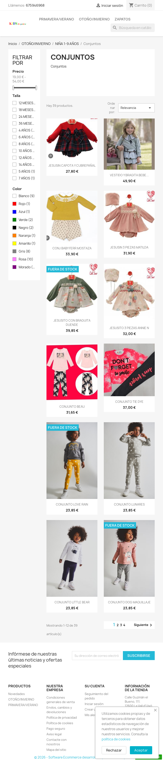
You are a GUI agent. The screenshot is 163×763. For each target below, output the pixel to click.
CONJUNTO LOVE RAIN (72, 504)
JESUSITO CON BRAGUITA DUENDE (71, 322)
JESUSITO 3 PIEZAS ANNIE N (129, 328)
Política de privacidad (61, 717)
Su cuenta (94, 686)
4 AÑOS (27, 130)
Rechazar (114, 750)
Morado (27, 267)
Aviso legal (54, 734)
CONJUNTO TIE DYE (129, 402)
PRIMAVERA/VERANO (56, 19)
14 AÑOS (27, 165)
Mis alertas (92, 715)
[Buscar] (133, 27)
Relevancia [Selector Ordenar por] (137, 107)
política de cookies (116, 739)
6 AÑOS (27, 137)
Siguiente (143, 625)
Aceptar (141, 750)
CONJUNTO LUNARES (129, 504)
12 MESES (27, 103)
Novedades (16, 694)
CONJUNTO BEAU (72, 407)
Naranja (27, 236)
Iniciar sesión (94, 704)
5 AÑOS (27, 171)
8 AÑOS (27, 144)
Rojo (24, 204)
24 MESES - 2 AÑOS (27, 117)
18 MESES (27, 110)
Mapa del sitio (56, 750)
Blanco (27, 196)
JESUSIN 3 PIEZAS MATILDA (129, 247)
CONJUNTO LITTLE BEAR (72, 602)
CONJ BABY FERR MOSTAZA (71, 248)
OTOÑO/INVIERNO (94, 19)
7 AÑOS (27, 178)
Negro (26, 228)
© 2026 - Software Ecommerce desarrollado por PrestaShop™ (81, 757)
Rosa (26, 259)
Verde (26, 220)
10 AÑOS (27, 151)
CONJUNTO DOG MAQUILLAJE (129, 602)
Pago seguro (55, 729)
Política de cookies (59, 723)
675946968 (35, 5)
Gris (25, 251)
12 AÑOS (27, 158)
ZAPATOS (123, 19)
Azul (24, 212)
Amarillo (27, 243)
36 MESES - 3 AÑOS (27, 123)
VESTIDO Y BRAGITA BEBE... (129, 175)
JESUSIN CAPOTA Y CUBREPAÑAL (72, 165)
